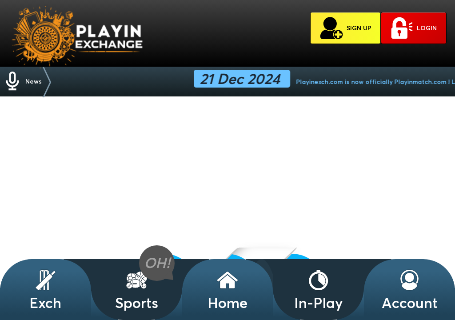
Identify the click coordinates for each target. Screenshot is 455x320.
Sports (136, 290)
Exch (45, 290)
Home (227, 290)
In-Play (318, 290)
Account (410, 290)
